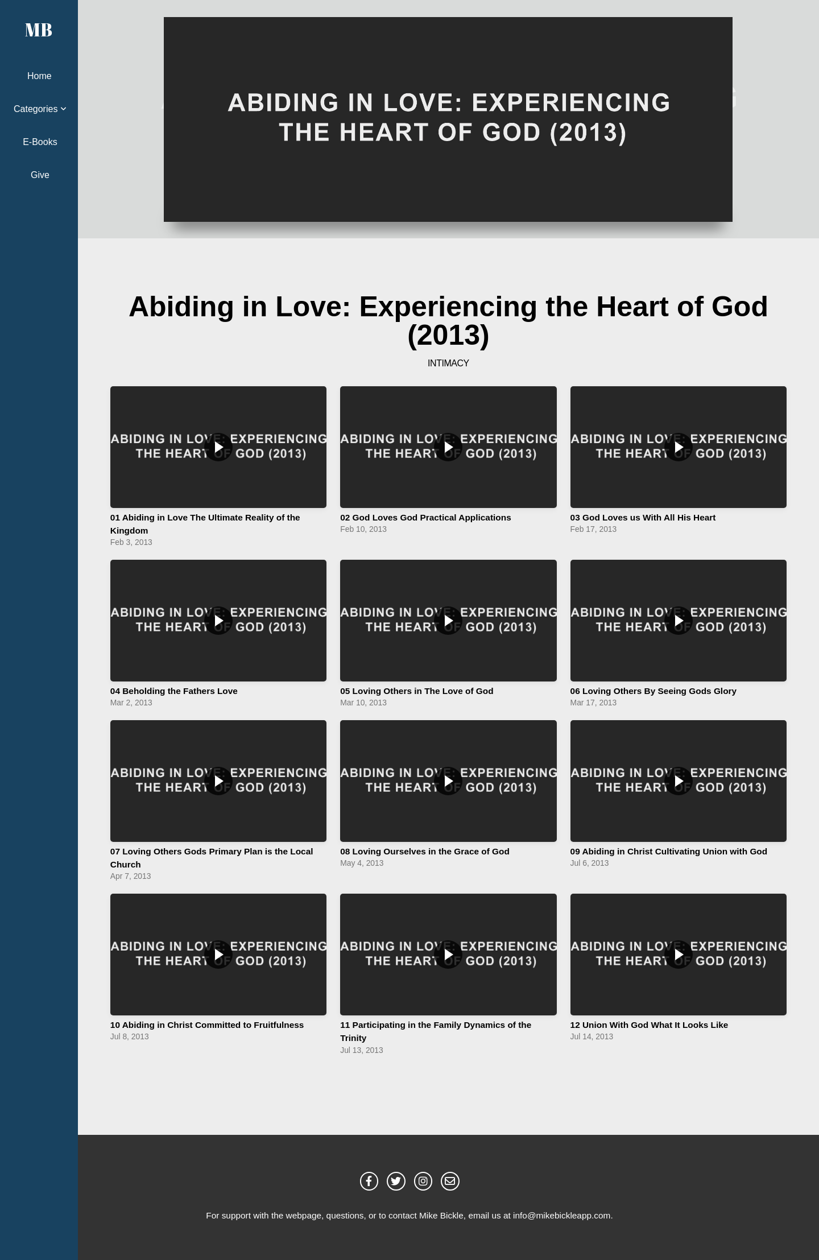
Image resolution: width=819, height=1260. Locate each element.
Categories (40, 109)
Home (39, 76)
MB (38, 29)
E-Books (40, 142)
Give (40, 175)
